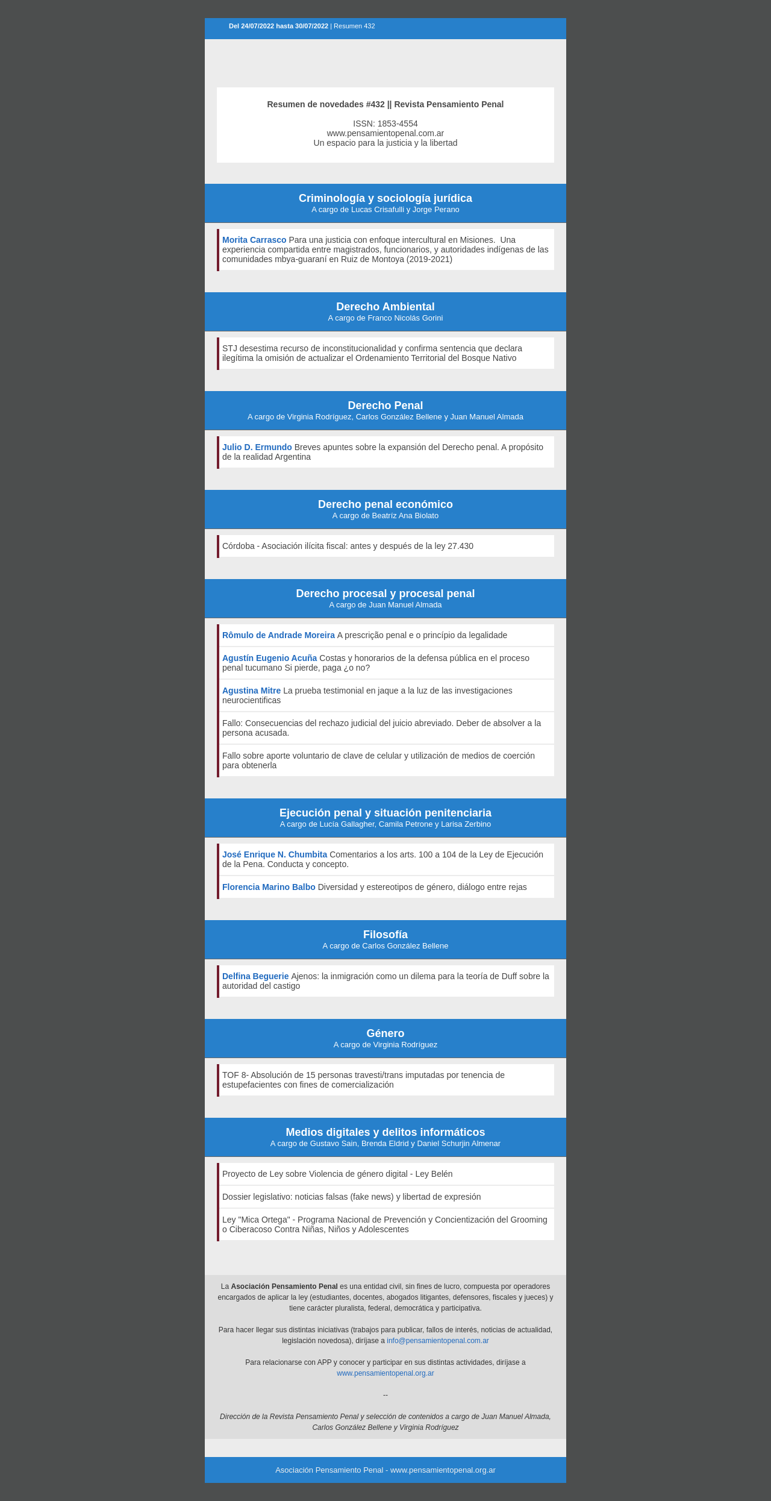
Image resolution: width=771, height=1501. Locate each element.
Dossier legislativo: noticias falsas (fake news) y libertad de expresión (351, 1197)
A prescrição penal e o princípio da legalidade (422, 635)
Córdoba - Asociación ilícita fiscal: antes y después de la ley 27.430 (347, 546)
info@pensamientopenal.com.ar (438, 1340)
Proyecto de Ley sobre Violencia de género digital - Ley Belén (337, 1174)
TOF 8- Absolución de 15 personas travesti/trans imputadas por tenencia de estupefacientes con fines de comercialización (363, 1079)
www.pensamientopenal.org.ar (385, 1373)
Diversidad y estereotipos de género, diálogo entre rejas (422, 887)
